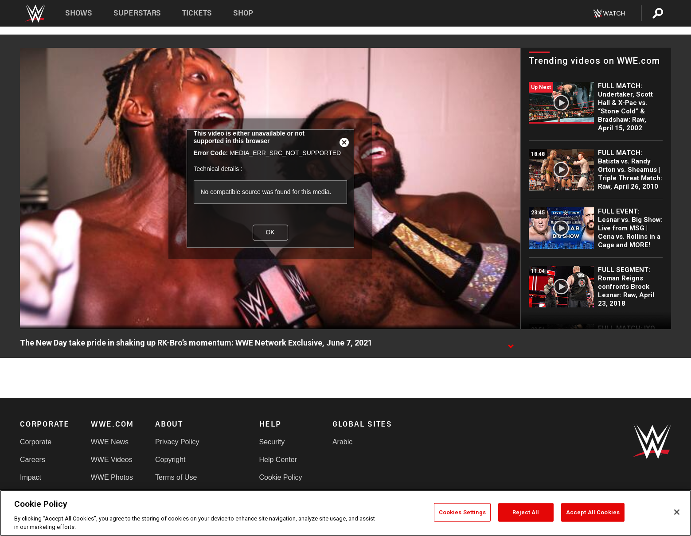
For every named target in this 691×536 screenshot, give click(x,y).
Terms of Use (176, 477)
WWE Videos (112, 459)
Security (272, 442)
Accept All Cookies (593, 512)
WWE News (110, 442)
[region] (345, 513)
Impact (30, 477)
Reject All (525, 512)
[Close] (677, 512)
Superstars (137, 13)
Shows (78, 13)
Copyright (170, 459)
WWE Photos (112, 477)
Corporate (35, 442)
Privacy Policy (177, 442)
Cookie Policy (280, 477)
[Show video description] (510, 343)
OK (269, 232)
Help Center (278, 459)
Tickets (197, 13)
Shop (243, 13)
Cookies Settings (462, 512)
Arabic (342, 442)
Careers (32, 459)
